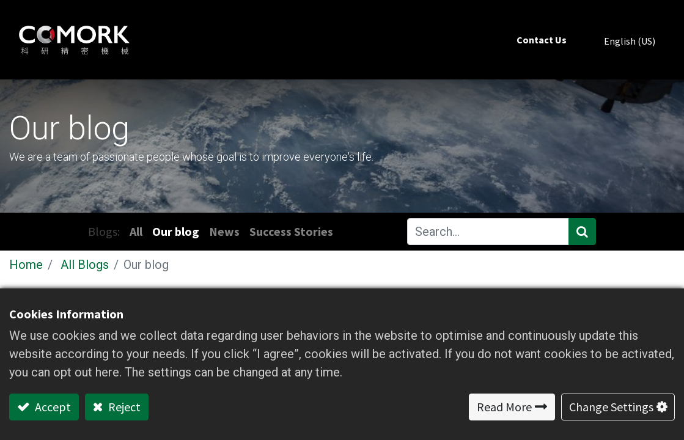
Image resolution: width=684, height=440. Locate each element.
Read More (504, 406)
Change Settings (611, 406)
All (136, 231)
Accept (51, 406)
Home (26, 264)
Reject (123, 406)
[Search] (582, 231)
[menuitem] (541, 40)
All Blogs (85, 264)
